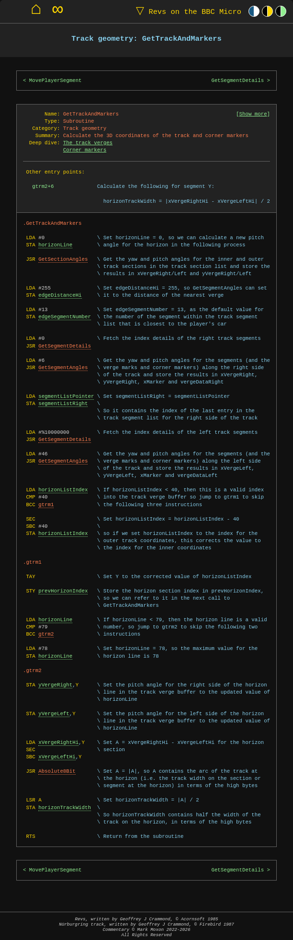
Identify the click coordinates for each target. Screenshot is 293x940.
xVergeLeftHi (56, 757)
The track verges (88, 142)
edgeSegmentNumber (64, 316)
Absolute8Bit (56, 771)
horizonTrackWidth (64, 807)
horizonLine (55, 245)
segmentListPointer (66, 396)
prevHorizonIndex (63, 591)
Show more (253, 114)
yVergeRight (55, 685)
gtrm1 (46, 504)
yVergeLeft (53, 713)
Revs (186, 11)
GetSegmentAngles (63, 367)
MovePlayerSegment (55, 80)
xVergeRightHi (58, 742)
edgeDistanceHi (59, 295)
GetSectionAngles (63, 259)
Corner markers (84, 150)
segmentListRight (63, 403)
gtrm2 (46, 634)
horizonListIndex (63, 490)
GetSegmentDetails (237, 80)
